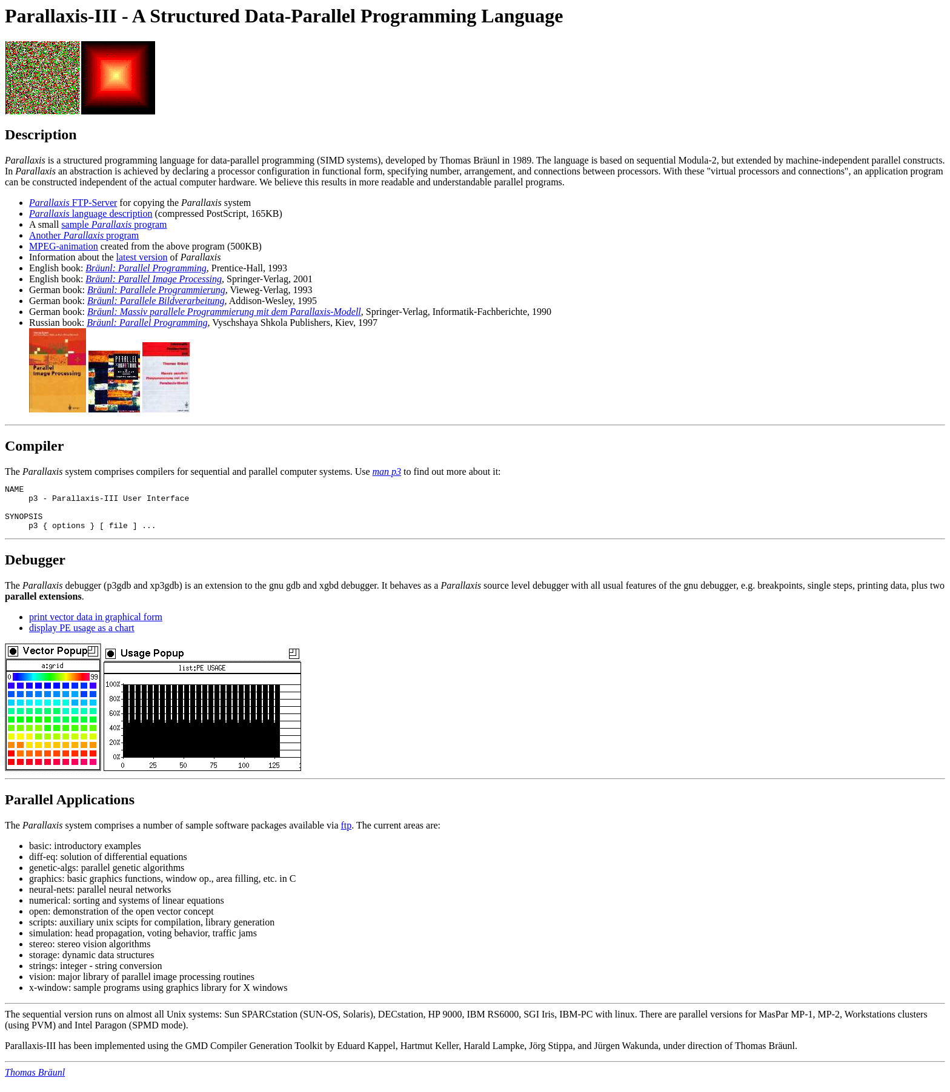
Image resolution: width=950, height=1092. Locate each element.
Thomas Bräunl (35, 1081)
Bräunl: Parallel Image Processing (153, 279)
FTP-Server (73, 202)
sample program (114, 224)
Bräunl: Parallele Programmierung (156, 290)
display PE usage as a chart (82, 637)
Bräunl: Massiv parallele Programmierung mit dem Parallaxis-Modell (224, 311)
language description (91, 213)
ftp (346, 834)
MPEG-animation (63, 246)
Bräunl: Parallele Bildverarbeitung (156, 301)
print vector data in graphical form (95, 626)
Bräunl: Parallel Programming (145, 268)
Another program (84, 235)
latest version (142, 257)
